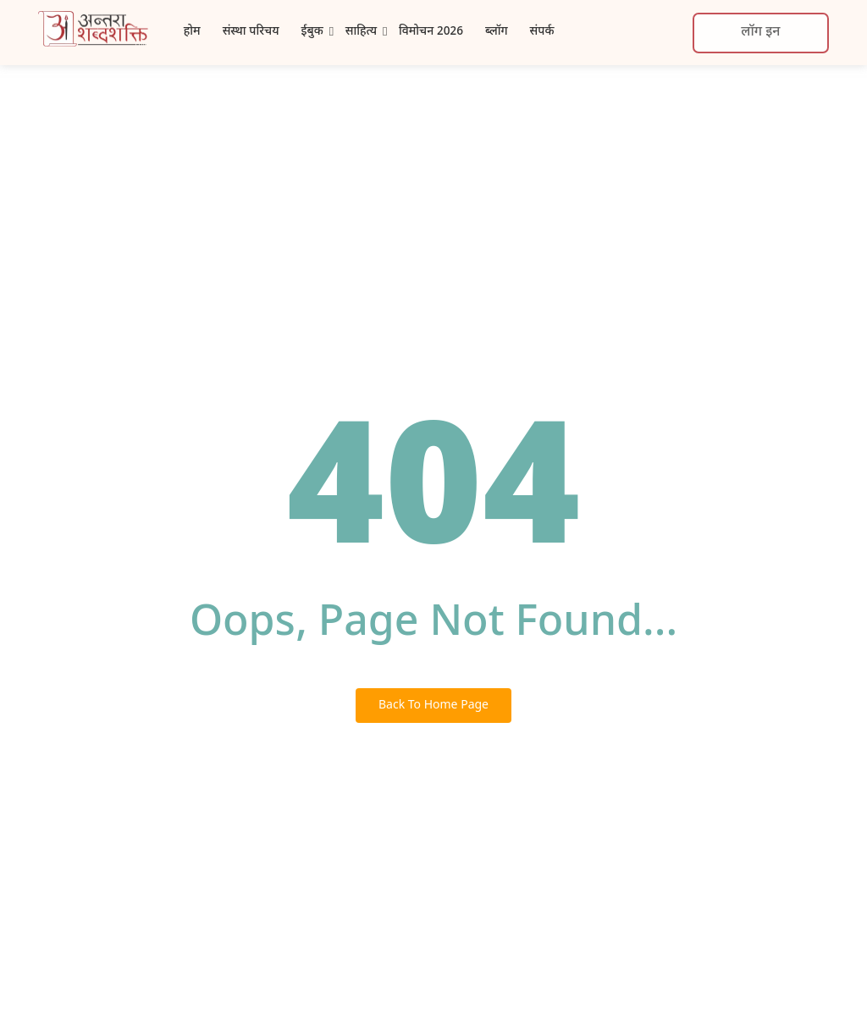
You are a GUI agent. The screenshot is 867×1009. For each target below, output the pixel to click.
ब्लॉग (496, 32)
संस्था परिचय (251, 32)
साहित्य (361, 32)
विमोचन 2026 (431, 32)
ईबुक (312, 32)
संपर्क (542, 32)
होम (192, 32)
